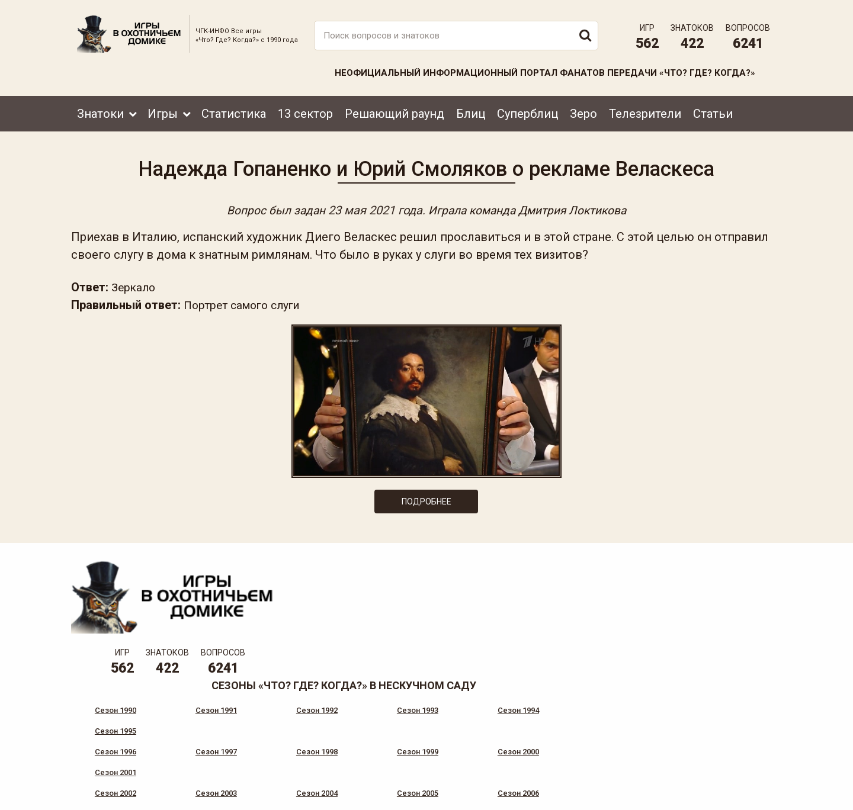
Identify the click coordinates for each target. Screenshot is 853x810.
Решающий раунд (394, 111)
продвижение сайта (748, 796)
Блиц (470, 111)
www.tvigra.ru (513, 748)
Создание (734, 789)
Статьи (713, 111)
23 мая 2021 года (372, 208)
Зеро (583, 111)
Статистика (233, 111)
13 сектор (305, 111)
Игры (162, 111)
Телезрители (645, 111)
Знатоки (100, 111)
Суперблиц (527, 111)
